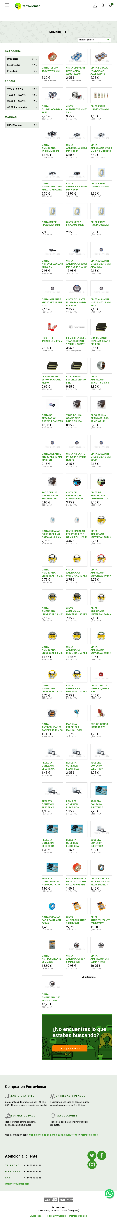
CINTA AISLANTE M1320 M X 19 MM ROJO (100, 456)
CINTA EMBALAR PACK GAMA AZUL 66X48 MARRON (100, 881)
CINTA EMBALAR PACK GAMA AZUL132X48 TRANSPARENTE (75, 70)
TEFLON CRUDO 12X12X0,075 (99, 726)
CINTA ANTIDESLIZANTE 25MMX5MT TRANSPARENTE (51, 958)
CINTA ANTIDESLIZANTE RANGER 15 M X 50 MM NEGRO (52, 727)
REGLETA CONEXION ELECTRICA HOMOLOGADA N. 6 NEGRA (51, 804)
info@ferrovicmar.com (17, 1183)
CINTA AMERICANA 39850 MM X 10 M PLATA (52, 186)
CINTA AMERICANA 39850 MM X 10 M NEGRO (101, 148)
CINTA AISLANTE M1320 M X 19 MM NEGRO (76, 456)
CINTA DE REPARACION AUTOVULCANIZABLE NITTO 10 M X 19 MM (52, 418)
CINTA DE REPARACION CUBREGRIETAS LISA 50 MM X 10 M (76, 495)
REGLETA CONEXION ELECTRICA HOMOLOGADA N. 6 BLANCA (51, 843)
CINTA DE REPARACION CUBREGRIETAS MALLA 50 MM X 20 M (99, 495)
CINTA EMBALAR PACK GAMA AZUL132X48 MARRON (99, 70)
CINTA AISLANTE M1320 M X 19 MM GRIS (100, 302)
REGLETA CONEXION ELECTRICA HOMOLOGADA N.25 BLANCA (98, 843)
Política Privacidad (56, 1215)
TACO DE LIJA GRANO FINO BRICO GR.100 (74, 418)
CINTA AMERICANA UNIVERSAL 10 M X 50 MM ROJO (100, 572)
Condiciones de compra (42, 1134)
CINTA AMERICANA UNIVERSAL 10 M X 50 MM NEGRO (52, 572)
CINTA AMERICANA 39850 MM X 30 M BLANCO (76, 186)
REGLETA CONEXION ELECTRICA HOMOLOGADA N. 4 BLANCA (76, 843)
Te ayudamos (69, 1048)
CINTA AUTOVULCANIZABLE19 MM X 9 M (52, 263)
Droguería (21, 59)
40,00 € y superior (21, 107)
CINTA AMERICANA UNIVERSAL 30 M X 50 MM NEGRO (76, 611)
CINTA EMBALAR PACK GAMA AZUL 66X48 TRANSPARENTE (52, 920)
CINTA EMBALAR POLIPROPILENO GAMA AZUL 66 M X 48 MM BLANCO (51, 534)
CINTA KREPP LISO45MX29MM (51, 224)
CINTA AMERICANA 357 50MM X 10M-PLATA (51, 997)
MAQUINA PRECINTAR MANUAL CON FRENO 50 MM (74, 727)
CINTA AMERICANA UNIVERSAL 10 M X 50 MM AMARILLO (52, 688)
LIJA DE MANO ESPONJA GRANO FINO (76, 379)
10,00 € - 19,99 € (21, 95)
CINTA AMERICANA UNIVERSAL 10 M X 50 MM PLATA (100, 534)
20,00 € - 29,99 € (21, 101)
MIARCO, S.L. (21, 125)
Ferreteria (21, 71)
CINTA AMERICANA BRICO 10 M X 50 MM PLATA (99, 379)
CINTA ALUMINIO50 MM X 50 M (76, 109)
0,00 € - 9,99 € (21, 89)
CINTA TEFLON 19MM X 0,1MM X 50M (99, 688)
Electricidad (21, 65)
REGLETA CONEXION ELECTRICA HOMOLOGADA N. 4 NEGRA (76, 804)
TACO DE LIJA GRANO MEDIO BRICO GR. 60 (50, 495)
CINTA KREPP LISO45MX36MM (75, 224)
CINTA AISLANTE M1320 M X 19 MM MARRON (52, 456)
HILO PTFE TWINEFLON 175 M (52, 339)
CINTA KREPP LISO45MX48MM (99, 224)
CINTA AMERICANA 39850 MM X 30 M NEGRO (76, 263)
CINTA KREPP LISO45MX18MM (99, 108)
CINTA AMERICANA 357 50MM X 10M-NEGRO (99, 958)
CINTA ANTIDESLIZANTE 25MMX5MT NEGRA (100, 920)
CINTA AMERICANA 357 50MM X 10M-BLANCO (75, 958)
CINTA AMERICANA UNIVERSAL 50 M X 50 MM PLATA (52, 650)
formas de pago (89, 1134)
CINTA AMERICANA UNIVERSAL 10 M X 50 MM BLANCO (76, 572)
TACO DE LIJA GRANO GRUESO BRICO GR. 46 (99, 418)
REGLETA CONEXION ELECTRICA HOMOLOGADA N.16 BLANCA (98, 804)
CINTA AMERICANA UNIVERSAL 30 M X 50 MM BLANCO (100, 611)
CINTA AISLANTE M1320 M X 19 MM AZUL (52, 302)
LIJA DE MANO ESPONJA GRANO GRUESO (100, 341)
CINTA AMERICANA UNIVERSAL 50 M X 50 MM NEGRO (76, 650)
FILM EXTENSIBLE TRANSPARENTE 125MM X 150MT (76, 341)
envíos (59, 1134)
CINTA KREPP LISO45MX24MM (99, 185)
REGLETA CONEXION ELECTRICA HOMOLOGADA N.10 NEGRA (98, 765)
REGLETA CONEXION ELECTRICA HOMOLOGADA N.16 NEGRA (74, 765)
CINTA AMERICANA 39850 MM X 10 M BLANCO (76, 148)
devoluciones (71, 1134)
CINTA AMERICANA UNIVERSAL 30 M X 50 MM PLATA (52, 611)
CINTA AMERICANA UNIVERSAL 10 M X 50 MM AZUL (76, 688)
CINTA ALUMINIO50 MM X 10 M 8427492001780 (52, 109)
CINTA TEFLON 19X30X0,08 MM (51, 69)
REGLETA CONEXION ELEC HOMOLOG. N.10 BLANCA (51, 881)
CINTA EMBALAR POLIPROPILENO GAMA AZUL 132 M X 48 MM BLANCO (76, 534)
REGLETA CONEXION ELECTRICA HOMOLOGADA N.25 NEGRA (50, 765)
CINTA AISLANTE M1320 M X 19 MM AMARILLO (100, 263)
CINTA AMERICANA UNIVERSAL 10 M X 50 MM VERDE (100, 650)
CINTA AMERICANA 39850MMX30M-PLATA (51, 148)
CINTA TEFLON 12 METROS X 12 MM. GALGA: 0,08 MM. (76, 881)
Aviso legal (36, 1215)
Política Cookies (78, 1215)
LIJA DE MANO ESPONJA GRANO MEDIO (51, 379)
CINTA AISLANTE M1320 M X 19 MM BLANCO (76, 302)
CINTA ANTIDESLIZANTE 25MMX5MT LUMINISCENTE (76, 920)
